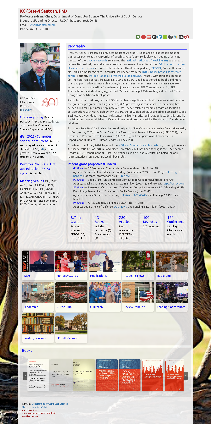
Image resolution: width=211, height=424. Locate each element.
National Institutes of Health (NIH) (147, 60)
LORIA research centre (171, 64)
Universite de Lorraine (81, 68)
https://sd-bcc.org (174, 183)
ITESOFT (156, 68)
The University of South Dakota (35, 407)
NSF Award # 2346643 (133, 195)
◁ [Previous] (25, 375)
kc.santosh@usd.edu (43, 24)
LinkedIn (26, 109)
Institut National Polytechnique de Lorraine (115, 75)
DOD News (120, 206)
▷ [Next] (186, 375)
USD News (124, 175)
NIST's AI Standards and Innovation (139, 145)
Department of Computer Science (50, 403)
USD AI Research (96, 60)
